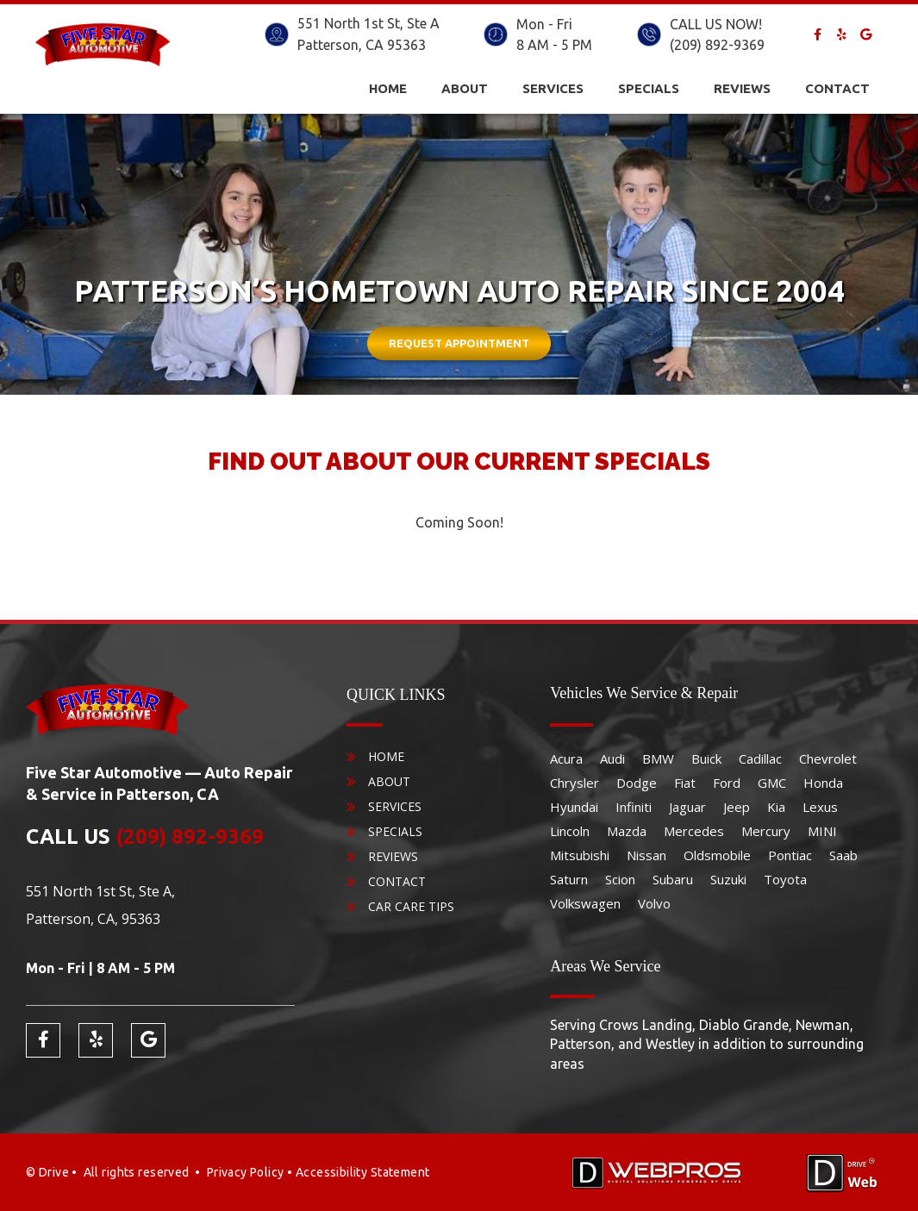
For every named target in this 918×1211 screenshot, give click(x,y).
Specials (648, 88)
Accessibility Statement (363, 1172)
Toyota (785, 879)
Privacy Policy (245, 1172)
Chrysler (574, 782)
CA (374, 45)
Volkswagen (585, 903)
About (464, 88)
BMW (658, 758)
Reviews (742, 88)
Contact (837, 88)
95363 (406, 45)
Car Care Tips (411, 906)
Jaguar (687, 806)
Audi (612, 758)
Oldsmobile (717, 855)
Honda (823, 782)
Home (388, 88)
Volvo (654, 903)
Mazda (626, 831)
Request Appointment (459, 343)
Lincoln (570, 831)
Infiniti (633, 806)
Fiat (685, 782)
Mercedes (694, 831)
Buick (706, 758)
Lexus (820, 806)
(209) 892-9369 (717, 45)
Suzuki (728, 879)
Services (553, 88)
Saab (843, 855)
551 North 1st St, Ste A (368, 23)
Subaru (673, 879)
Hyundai (574, 806)
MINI (822, 831)
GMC (772, 782)
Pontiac (790, 855)
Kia (776, 806)
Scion (620, 879)
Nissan (646, 855)
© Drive (47, 1172)
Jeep (736, 806)
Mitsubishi (579, 855)
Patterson (328, 45)
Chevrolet (828, 758)
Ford (726, 782)
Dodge (636, 782)
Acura (566, 758)
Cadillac (760, 758)
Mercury (765, 831)
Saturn (569, 879)
